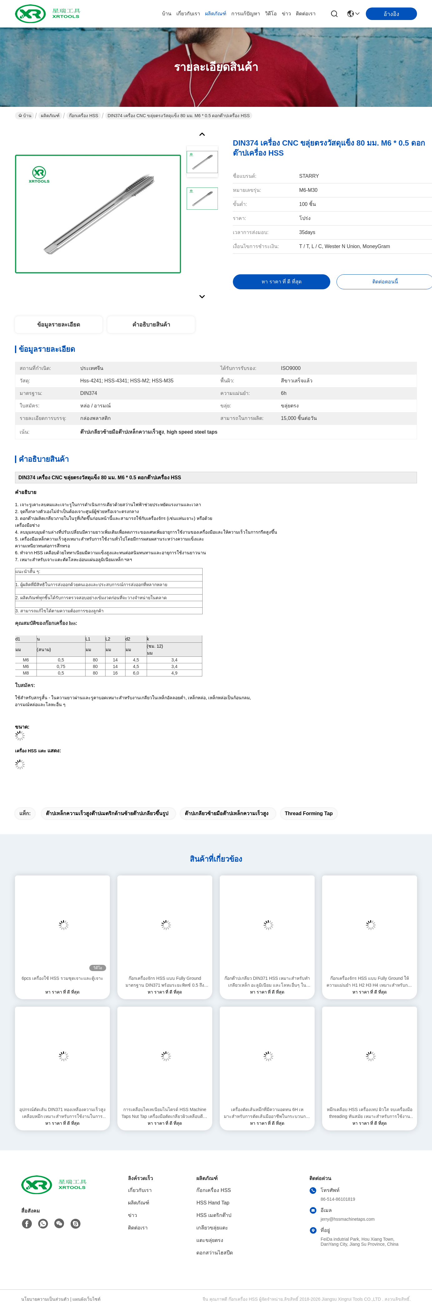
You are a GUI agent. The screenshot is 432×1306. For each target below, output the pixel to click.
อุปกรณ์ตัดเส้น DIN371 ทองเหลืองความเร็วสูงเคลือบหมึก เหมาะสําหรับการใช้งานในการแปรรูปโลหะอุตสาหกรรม (62, 1113)
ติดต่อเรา (306, 13)
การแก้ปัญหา (245, 13)
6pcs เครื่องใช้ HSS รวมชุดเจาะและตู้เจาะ (62, 978)
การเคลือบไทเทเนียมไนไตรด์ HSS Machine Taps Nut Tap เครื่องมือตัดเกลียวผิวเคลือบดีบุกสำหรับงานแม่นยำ (164, 1113)
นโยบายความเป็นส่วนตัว (45, 1299)
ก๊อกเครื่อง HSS (83, 115)
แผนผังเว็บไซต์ (86, 1299)
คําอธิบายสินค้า (151, 325)
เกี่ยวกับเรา (188, 13)
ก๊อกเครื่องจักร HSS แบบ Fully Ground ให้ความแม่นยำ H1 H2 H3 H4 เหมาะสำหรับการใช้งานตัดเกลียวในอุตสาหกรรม (369, 982)
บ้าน (166, 13)
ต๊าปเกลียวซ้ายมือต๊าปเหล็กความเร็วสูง (226, 813)
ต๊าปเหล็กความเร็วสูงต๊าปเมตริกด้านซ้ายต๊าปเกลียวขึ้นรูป (107, 813)
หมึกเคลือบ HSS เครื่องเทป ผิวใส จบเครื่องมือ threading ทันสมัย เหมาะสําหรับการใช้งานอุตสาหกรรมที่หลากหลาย (369, 1113)
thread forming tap (309, 813)
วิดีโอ (271, 13)
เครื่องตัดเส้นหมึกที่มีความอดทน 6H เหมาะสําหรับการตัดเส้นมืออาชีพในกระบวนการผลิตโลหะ (267, 1113)
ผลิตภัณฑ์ (215, 13)
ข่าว (286, 13)
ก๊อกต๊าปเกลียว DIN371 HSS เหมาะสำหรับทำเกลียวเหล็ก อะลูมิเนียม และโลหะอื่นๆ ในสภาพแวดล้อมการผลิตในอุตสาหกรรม (267, 982)
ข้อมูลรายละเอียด (58, 325)
